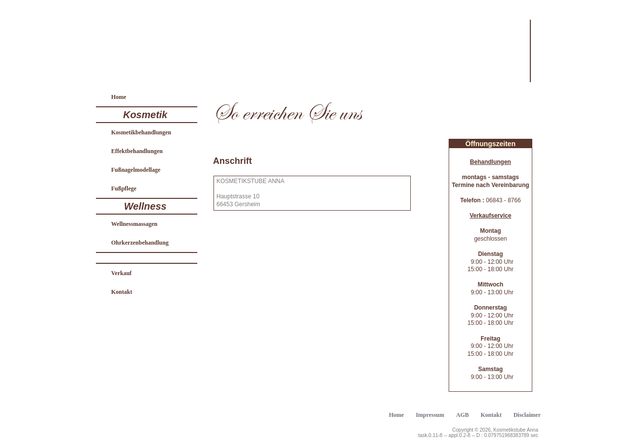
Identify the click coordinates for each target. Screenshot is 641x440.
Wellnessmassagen (134, 223)
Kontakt (121, 291)
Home (118, 97)
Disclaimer (527, 414)
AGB (462, 414)
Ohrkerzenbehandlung (140, 242)
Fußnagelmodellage (135, 169)
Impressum (430, 414)
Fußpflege (123, 188)
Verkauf (121, 273)
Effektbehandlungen (137, 151)
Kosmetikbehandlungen (141, 132)
